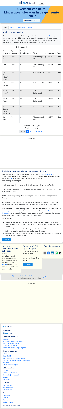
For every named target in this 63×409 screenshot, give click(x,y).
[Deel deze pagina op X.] (60, 253)
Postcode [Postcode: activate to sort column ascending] (51, 53)
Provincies (6, 346)
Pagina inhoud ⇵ (31, 20)
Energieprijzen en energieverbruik (14, 358)
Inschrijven (27, 264)
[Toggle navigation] (41, 3)
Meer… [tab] (30, 28)
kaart (10, 179)
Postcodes (6, 343)
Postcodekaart (7, 390)
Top (44, 278)
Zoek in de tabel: (31, 47)
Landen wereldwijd (9, 348)
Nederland (13, 346)
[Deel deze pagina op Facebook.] (48, 253)
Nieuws (5, 377)
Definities (6, 240)
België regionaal (21, 348)
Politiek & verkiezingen (10, 365)
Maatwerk (6, 400)
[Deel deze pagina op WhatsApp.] (56, 253)
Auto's (5, 354)
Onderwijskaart (8, 387)
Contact (5, 398)
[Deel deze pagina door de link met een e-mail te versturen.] (45, 253)
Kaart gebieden (8, 385)
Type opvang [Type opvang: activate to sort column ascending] (14, 52)
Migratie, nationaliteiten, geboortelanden (16, 360)
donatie (4, 265)
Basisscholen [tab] (21, 28)
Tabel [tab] (5, 28)
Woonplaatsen (15, 343)
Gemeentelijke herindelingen (12, 375)
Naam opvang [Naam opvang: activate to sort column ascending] (5, 52)
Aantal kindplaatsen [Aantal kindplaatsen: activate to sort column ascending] (24, 52)
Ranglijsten (6, 379)
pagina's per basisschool (14, 211)
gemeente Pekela (47, 36)
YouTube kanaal (8, 402)
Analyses (5, 371)
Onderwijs (6, 362)
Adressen (6, 339)
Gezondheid (7, 356)
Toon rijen (31, 128)
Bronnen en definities (10, 373)
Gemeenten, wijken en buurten (13, 341)
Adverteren (6, 396)
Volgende (39, 131)
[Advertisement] (31, 153)
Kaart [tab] (12, 28)
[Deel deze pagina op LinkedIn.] (52, 253)
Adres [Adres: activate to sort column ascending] (35, 53)
